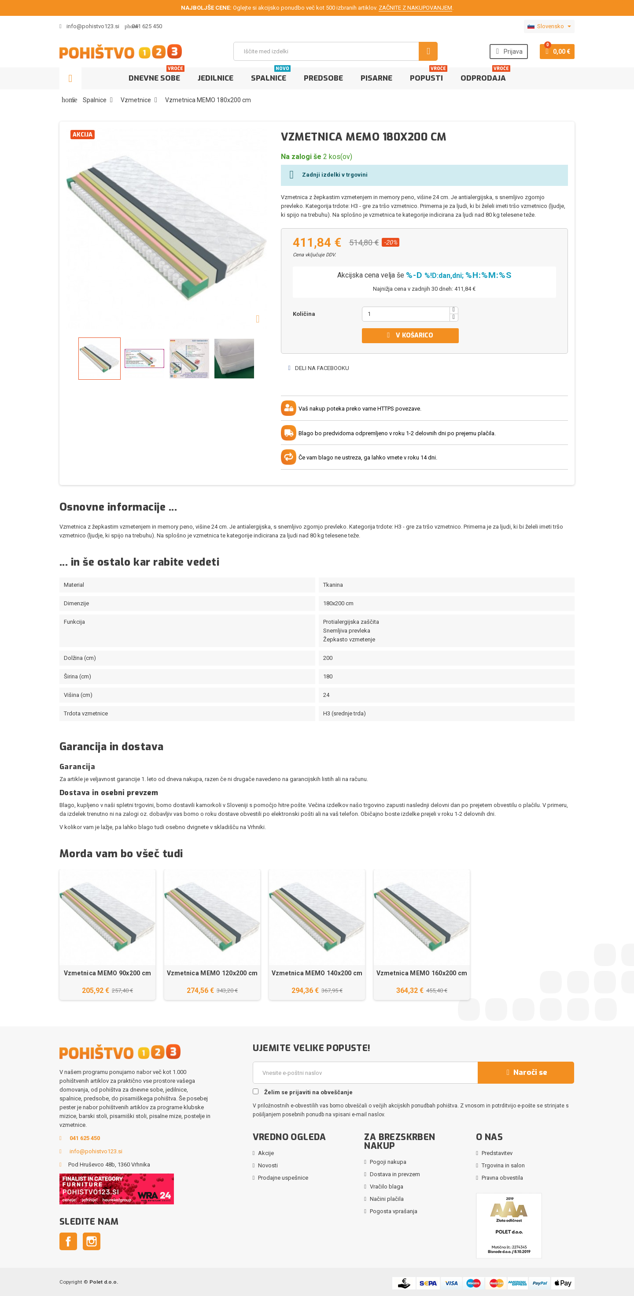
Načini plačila (387, 1199)
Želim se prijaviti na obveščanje (303, 1092)
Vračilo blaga (386, 1186)
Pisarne (376, 78)
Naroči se (525, 1072)
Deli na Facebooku (318, 368)
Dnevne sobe (156, 75)
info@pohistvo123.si (89, 26)
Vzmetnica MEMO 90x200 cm (107, 973)
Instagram (91, 1241)
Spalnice (271, 75)
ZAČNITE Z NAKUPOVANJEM (415, 7)
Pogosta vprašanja (393, 1211)
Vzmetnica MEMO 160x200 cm (422, 973)
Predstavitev (497, 1153)
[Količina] (406, 314)
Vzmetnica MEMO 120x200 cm (212, 973)
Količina (304, 314)
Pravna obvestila (502, 1177)
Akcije (266, 1153)
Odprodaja (485, 75)
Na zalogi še (301, 156)
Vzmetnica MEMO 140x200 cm (317, 973)
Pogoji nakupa (388, 1162)
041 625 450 (147, 26)
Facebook (68, 1241)
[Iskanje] (335, 51)
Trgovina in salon (503, 1165)
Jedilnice (215, 78)
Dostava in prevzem (395, 1174)
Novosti (268, 1165)
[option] (107, 934)
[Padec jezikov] (549, 26)
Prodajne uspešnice (283, 1177)
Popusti (428, 75)
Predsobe (323, 78)
